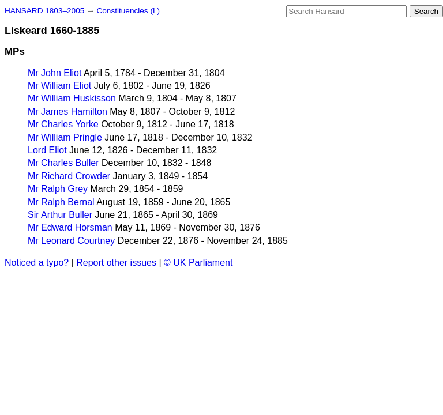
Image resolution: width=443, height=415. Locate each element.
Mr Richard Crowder (69, 176)
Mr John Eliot (54, 73)
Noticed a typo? (37, 262)
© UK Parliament (198, 262)
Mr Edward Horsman (70, 227)
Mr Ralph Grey (58, 189)
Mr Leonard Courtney (71, 241)
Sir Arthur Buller (60, 215)
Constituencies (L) (128, 10)
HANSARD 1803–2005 (44, 10)
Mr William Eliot (59, 85)
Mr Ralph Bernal (61, 202)
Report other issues (116, 262)
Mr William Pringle (65, 137)
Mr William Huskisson (72, 98)
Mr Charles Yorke (63, 124)
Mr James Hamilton (67, 111)
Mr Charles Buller (63, 163)
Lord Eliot (47, 150)
